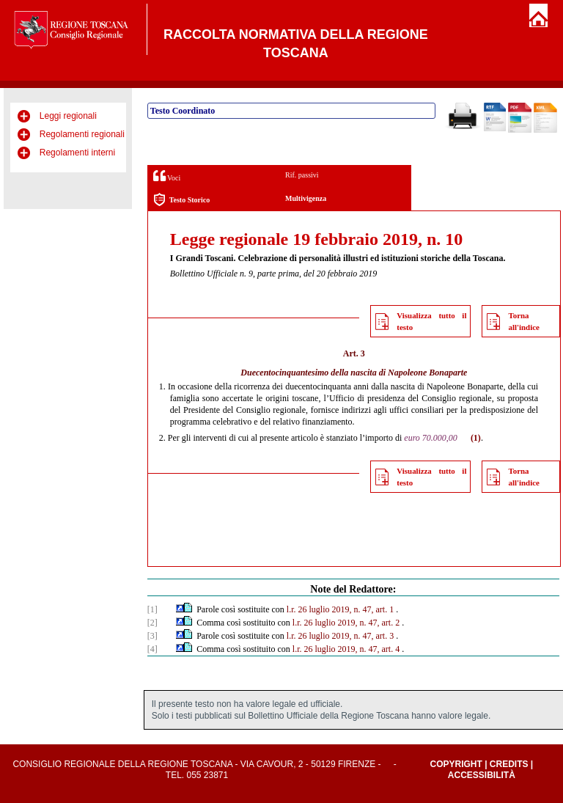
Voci (166, 175)
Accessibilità (481, 775)
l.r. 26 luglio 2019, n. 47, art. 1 (340, 609)
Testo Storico (181, 200)
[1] (152, 609)
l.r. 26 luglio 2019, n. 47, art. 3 (340, 636)
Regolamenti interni (77, 152)
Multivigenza (305, 198)
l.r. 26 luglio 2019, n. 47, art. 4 (346, 649)
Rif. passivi (302, 175)
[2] (152, 622)
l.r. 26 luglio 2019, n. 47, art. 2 (346, 622)
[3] (152, 636)
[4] (152, 649)
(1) (476, 438)
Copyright (456, 764)
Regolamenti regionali (82, 134)
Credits (509, 764)
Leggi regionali (68, 116)
